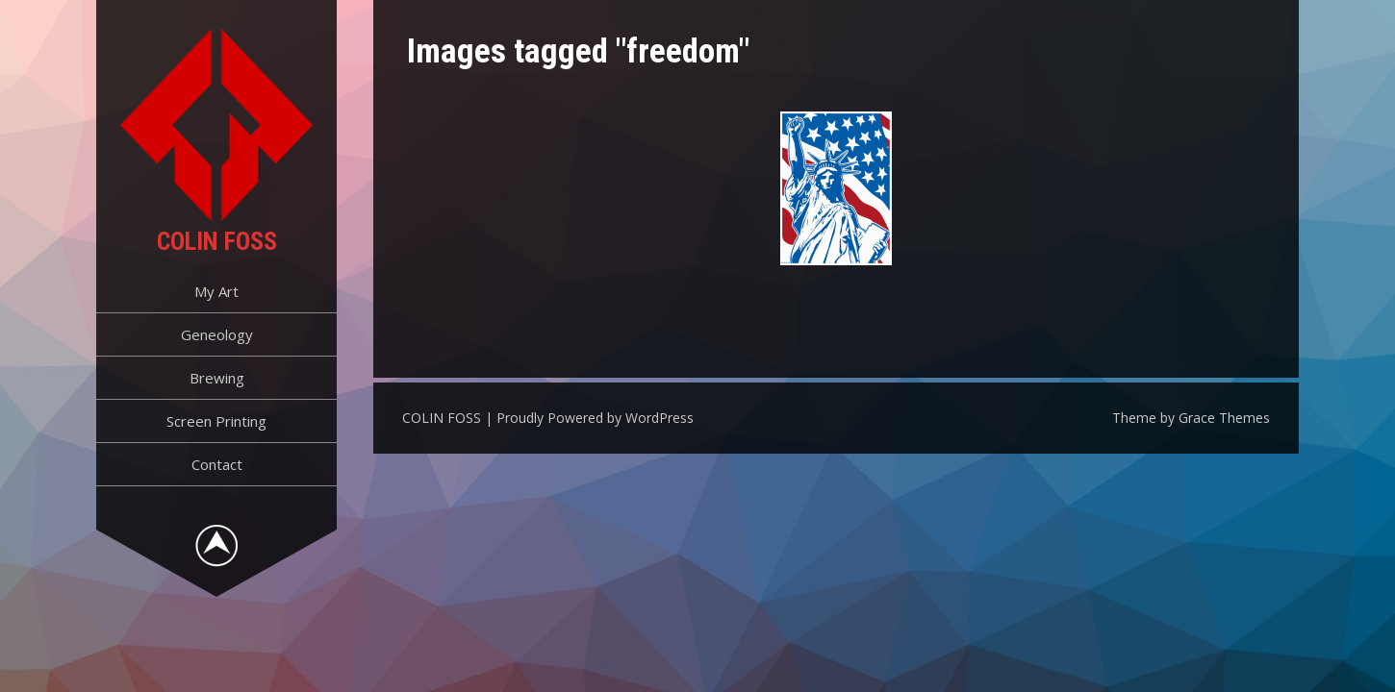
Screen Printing (216, 421)
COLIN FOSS (217, 241)
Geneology (217, 334)
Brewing (217, 377)
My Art (216, 291)
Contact (216, 464)
